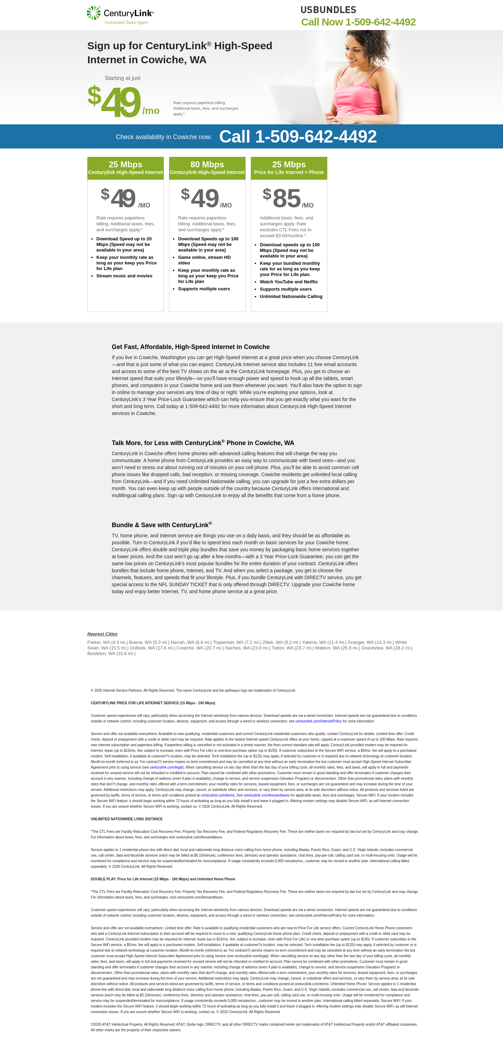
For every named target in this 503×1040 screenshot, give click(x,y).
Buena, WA (140, 642)
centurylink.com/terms (217, 795)
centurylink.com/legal (166, 767)
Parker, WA (98, 642)
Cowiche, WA (190, 647)
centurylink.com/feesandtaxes (267, 795)
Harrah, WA (182, 642)
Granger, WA (361, 642)
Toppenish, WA (228, 642)
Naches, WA (237, 647)
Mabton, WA (327, 647)
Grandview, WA (377, 647)
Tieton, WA (283, 647)
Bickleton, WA (101, 653)
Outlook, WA (142, 647)
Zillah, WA (273, 642)
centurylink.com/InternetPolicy (319, 721)
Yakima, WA (314, 642)
